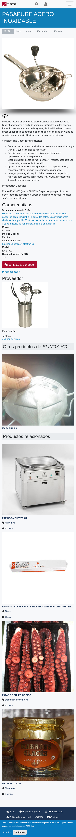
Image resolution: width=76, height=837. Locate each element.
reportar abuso (11, 272)
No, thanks (19, 832)
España (58, 31)
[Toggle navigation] (70, 4)
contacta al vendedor (20, 264)
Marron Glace (11, 783)
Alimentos (10, 523)
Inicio (18, 31)
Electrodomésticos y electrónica (18, 244)
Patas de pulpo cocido (16, 695)
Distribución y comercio (16, 700)
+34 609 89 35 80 (11, 339)
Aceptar (7, 832)
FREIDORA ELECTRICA (14, 518)
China (8, 617)
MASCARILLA (9, 428)
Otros (7, 611)
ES (7, 31)
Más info (30, 826)
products (29, 31)
